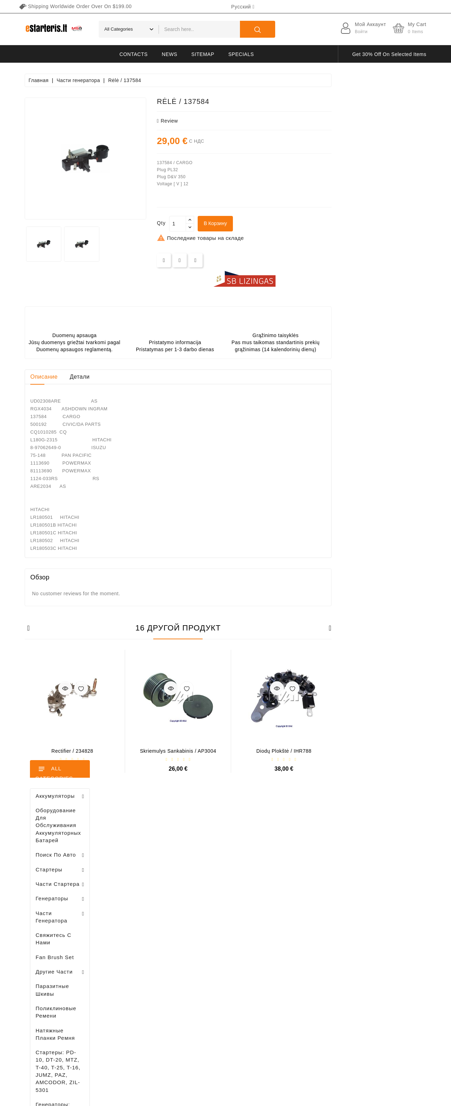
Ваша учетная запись (149, 902)
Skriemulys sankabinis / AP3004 (273, 751)
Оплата (286, 975)
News (169, 54)
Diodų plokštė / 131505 (77, 559)
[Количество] (272, 223)
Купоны (137, 981)
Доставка (288, 914)
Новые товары (214, 926)
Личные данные (147, 919)
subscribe (391, 1040)
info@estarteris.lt (56, 942)
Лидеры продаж (216, 938)
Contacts (133, 54)
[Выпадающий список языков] (242, 6)
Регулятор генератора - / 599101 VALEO (66, 710)
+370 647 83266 (55, 929)
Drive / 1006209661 (73, 522)
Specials (241, 54)
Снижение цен (214, 914)
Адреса (137, 968)
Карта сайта (292, 1024)
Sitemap (202, 54)
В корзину (310, 223)
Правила (287, 950)
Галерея (287, 987)
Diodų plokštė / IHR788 (379, 751)
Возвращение (293, 1000)
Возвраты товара (149, 931)
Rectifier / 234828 (167, 751)
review (262, 121)
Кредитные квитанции (154, 956)
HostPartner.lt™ (112, 1097)
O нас (284, 963)
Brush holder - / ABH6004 (78, 485)
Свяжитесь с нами (299, 1012)
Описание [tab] (139, 377)
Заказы (137, 944)
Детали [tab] (175, 377)
